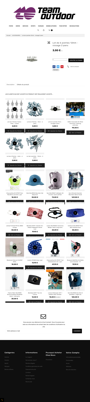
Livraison (28, 372)
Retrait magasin (30, 375)
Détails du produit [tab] (23, 84)
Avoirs (68, 363)
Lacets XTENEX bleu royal (34, 260)
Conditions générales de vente (34, 366)
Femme (11, 26)
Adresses (68, 366)
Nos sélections (74, 26)
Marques (41, 26)
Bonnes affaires (51, 26)
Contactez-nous (30, 378)
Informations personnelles (73, 357)
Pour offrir (63, 26)
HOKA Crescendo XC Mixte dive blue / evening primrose (75, 123)
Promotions (49, 359)
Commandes (69, 360)
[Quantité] (60, 60)
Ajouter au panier (76, 60)
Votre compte (72, 353)
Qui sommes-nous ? (31, 360)
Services (25, 26)
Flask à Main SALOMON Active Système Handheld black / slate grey (14, 294)
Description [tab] (10, 84)
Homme (18, 26)
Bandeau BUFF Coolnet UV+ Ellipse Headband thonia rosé (35, 227)
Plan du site (29, 381)
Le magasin (29, 357)
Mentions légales (30, 363)
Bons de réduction (71, 369)
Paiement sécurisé (31, 369)
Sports (33, 26)
